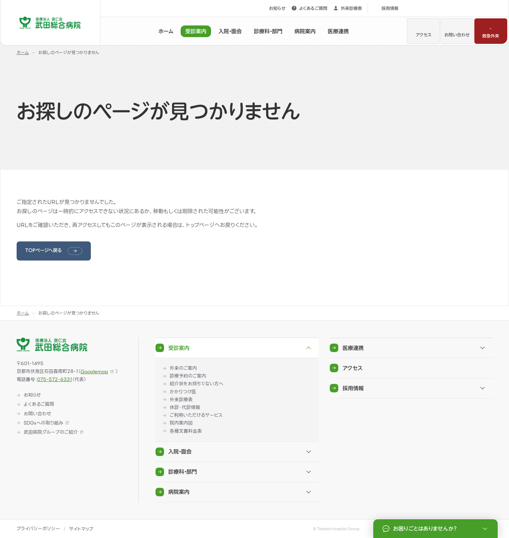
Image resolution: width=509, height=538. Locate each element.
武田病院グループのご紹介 (51, 432)
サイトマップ (81, 529)
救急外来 (490, 30)
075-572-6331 (54, 379)
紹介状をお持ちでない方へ (196, 384)
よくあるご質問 (309, 8)
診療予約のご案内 (188, 376)
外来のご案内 (183, 368)
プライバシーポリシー (38, 528)
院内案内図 (181, 423)
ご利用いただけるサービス (196, 415)
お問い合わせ (457, 30)
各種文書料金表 (186, 431)
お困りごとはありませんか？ (436, 528)
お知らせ (273, 8)
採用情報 (386, 8)
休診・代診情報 (185, 407)
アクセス (423, 30)
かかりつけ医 (183, 392)
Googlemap (94, 371)
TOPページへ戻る (43, 250)
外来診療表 (347, 8)
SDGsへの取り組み (43, 423)
